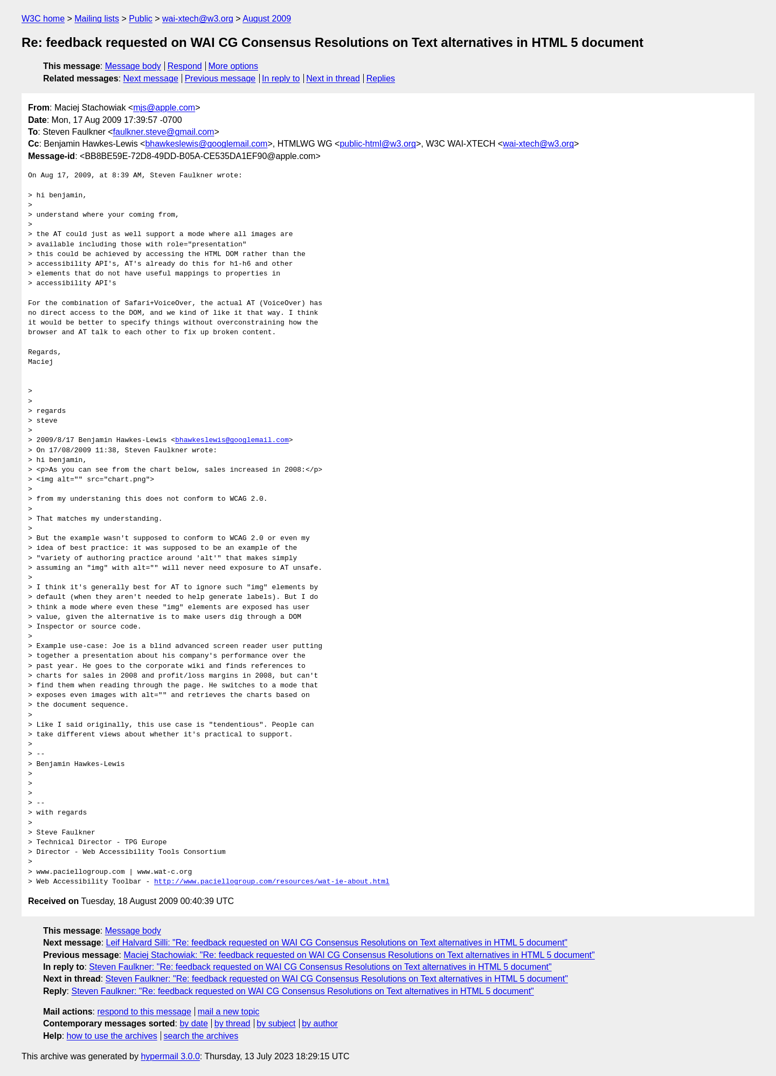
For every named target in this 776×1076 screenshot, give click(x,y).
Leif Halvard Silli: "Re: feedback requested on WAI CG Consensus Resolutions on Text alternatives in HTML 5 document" (337, 942)
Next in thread (333, 78)
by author (320, 1023)
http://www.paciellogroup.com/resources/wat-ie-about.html (272, 882)
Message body (133, 66)
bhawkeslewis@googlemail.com (206, 143)
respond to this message (144, 1011)
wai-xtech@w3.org (197, 18)
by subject (276, 1023)
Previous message (220, 78)
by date (193, 1023)
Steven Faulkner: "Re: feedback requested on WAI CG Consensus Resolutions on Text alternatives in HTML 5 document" (320, 966)
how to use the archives (112, 1035)
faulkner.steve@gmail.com (163, 131)
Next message (150, 78)
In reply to (281, 78)
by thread (232, 1023)
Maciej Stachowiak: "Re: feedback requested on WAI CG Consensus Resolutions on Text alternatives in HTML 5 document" (358, 955)
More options (234, 66)
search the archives (201, 1035)
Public (141, 18)
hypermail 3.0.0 (170, 1056)
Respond (185, 66)
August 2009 (266, 18)
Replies (380, 78)
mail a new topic (229, 1011)
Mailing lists (96, 18)
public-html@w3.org (378, 143)
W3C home (43, 18)
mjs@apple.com (164, 107)
